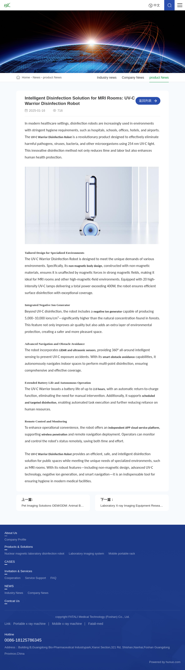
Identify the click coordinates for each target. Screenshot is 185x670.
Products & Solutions (19, 546)
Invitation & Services (18, 571)
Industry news (106, 77)
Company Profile (15, 539)
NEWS (9, 586)
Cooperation (13, 578)
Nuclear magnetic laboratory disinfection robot (34, 553)
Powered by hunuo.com (164, 662)
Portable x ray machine (29, 623)
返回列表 (145, 101)
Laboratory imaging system (86, 553)
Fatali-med (95, 623)
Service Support (35, 578)
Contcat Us (12, 601)
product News (52, 77)
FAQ (53, 578)
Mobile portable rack (122, 553)
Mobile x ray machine (67, 623)
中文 (157, 5)
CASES (10, 561)
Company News (133, 77)
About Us (11, 533)
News (36, 77)
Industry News (14, 593)
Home (26, 77)
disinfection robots (84, 124)
